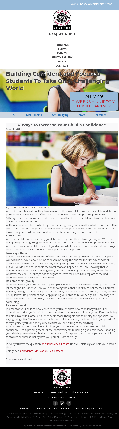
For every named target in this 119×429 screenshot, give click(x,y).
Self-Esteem (56, 351)
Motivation (41, 351)
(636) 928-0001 (62, 34)
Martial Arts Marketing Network (51, 425)
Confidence (26, 351)
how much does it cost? (55, 344)
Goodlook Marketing (91, 425)
